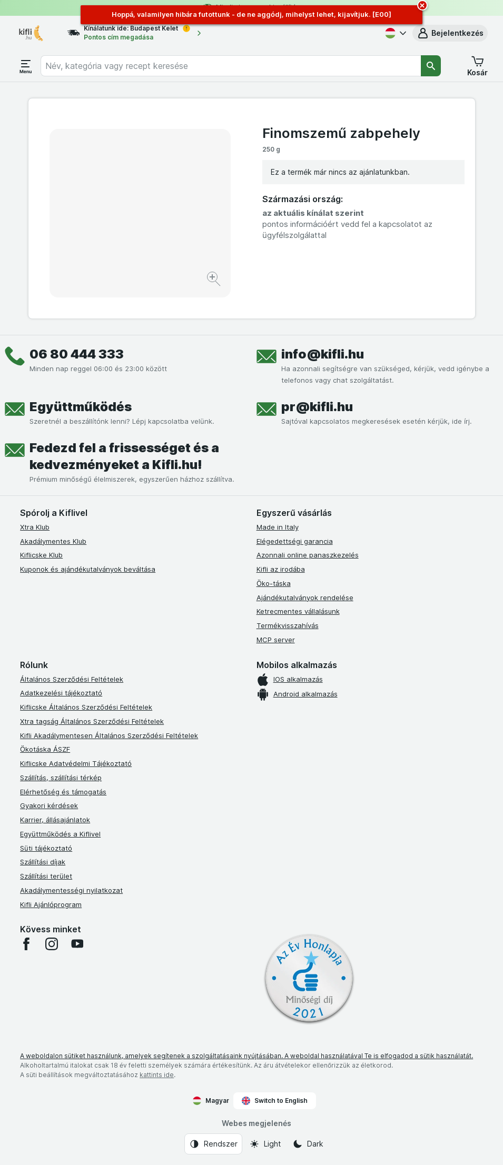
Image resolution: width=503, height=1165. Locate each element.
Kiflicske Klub (41, 555)
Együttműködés (80, 406)
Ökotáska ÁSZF (45, 749)
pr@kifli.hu (317, 406)
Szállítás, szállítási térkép (61, 777)
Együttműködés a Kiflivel (60, 834)
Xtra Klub (35, 527)
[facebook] (26, 944)
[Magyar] (394, 33)
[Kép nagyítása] (214, 280)
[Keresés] (431, 65)
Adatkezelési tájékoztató (61, 693)
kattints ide (157, 1075)
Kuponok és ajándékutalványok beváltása (87, 569)
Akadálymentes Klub (53, 541)
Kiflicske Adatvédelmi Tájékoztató (76, 763)
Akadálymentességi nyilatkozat (71, 890)
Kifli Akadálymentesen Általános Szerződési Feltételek (109, 735)
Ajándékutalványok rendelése (305, 597)
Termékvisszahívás (288, 625)
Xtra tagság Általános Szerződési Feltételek (92, 721)
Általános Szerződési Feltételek (71, 679)
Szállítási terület (46, 876)
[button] (450, 33)
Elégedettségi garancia (295, 541)
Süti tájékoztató (46, 848)
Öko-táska (274, 583)
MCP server (276, 639)
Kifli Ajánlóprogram (51, 904)
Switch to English (275, 1101)
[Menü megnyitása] (25, 65)
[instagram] (51, 944)
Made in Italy (278, 527)
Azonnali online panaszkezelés (308, 555)
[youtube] (77, 944)
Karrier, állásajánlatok (55, 819)
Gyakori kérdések (49, 805)
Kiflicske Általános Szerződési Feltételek (86, 707)
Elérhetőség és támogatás (63, 792)
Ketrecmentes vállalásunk (298, 611)
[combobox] (231, 65)
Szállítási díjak (42, 862)
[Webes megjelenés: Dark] (308, 1143)
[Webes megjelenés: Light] (264, 1143)
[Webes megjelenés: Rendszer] (213, 1143)
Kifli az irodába (281, 569)
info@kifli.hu (322, 354)
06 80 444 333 (76, 354)
